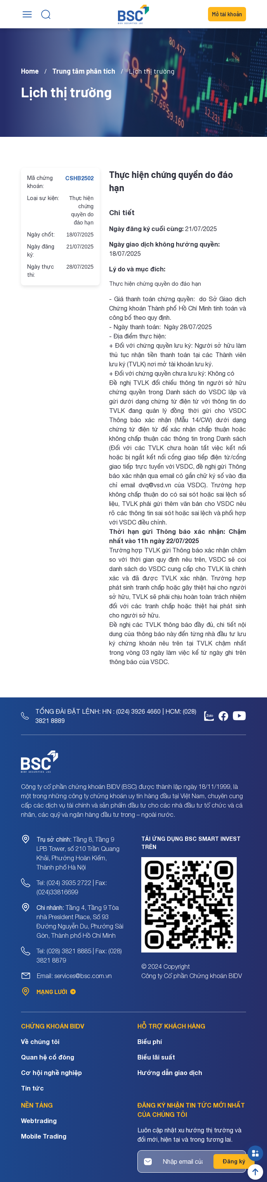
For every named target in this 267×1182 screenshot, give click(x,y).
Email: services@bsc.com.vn (74, 975)
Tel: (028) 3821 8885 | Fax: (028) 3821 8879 (79, 955)
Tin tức (32, 1088)
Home (30, 71)
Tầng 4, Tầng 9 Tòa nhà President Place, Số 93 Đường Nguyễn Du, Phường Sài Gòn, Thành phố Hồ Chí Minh (79, 921)
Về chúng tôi (40, 1041)
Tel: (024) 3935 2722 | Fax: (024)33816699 (71, 887)
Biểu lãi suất (156, 1057)
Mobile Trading (43, 1136)
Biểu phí (149, 1041)
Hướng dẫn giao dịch (169, 1072)
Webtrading (39, 1120)
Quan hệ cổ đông (47, 1057)
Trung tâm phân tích (83, 71)
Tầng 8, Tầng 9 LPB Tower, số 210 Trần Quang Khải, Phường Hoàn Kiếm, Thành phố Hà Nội (78, 853)
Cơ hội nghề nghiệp (51, 1072)
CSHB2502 (79, 178)
